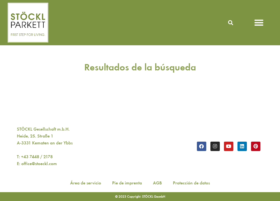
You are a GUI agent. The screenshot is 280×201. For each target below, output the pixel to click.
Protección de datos (191, 183)
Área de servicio (85, 183)
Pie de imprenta (127, 183)
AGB (157, 183)
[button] (230, 22)
